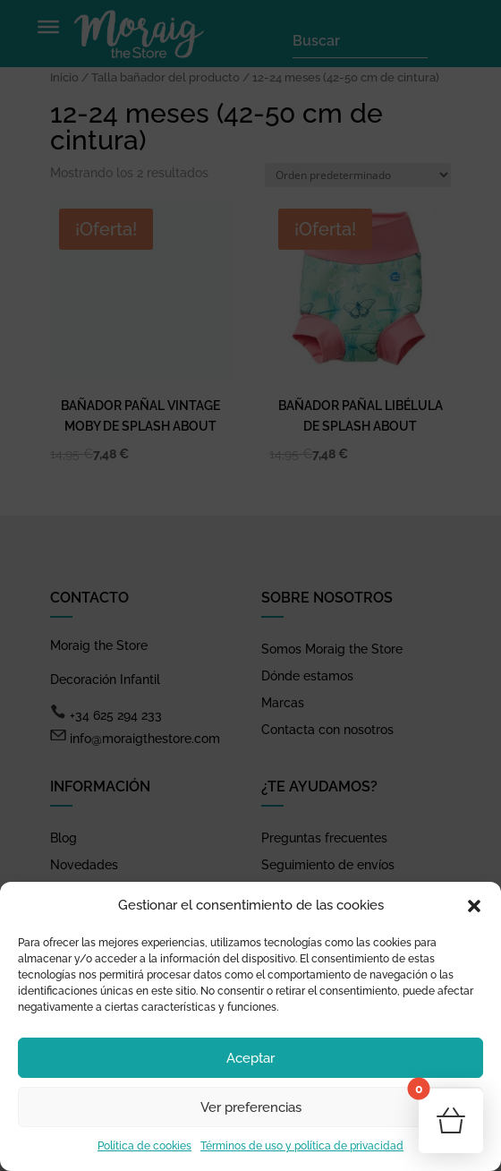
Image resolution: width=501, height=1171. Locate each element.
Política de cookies (144, 1146)
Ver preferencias (250, 1107)
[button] (474, 906)
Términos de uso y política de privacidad (301, 1146)
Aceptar (250, 1058)
